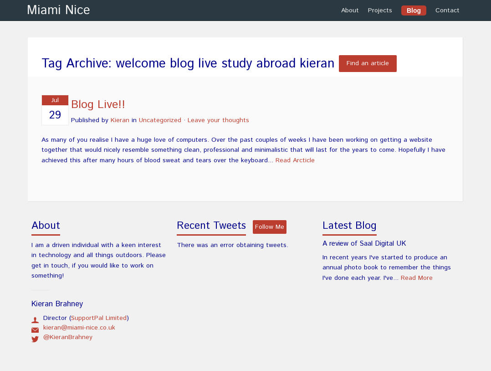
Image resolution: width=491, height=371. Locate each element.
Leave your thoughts (218, 120)
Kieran (120, 120)
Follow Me (269, 227)
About (350, 10)
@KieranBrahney (67, 337)
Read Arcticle (295, 160)
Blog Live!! (98, 105)
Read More (417, 278)
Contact (447, 10)
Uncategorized (160, 120)
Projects (380, 10)
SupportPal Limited (99, 318)
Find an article (368, 63)
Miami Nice (58, 10)
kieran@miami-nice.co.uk (79, 327)
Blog (414, 10)
